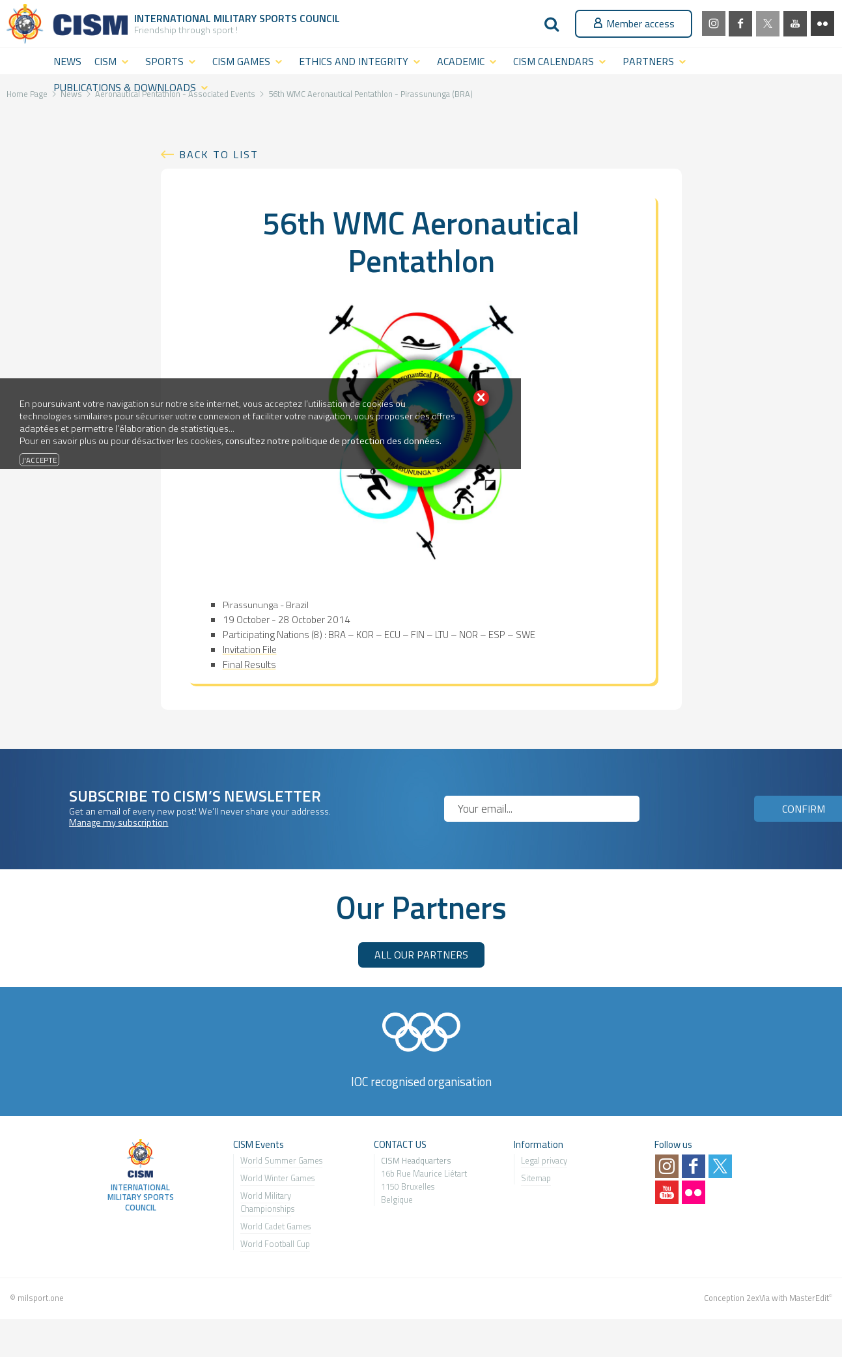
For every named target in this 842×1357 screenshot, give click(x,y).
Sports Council (299, 18)
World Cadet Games (275, 1226)
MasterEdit (809, 1297)
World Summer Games (281, 1160)
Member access (634, 23)
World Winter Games (277, 1177)
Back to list (219, 154)
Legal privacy (544, 1160)
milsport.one (41, 1297)
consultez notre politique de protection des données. (333, 441)
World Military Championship (265, 1202)
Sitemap (536, 1177)
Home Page (27, 93)
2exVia (758, 1297)
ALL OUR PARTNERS (421, 954)
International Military (196, 18)
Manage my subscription (118, 822)
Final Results (249, 664)
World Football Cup (275, 1243)
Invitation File (250, 649)
